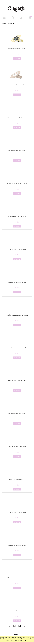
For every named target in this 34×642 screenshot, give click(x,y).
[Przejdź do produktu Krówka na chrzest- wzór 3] (17, 602)
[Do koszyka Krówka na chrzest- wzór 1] (17, 95)
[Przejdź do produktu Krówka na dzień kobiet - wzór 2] (17, 108)
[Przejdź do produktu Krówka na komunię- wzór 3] (17, 404)
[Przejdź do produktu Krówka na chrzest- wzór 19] (17, 339)
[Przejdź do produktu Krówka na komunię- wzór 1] (17, 141)
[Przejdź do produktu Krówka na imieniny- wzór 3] (17, 37)
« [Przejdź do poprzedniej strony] (9, 626)
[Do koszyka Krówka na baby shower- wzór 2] (17, 588)
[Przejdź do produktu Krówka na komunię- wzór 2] (17, 273)
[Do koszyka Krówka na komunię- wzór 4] (17, 555)
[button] (4, 17)
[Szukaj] (12, 17)
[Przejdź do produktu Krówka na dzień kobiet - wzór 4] (17, 371)
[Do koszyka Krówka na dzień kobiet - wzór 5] (17, 522)
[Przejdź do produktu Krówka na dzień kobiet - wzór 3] (17, 240)
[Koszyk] (30, 17)
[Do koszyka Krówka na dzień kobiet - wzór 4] (17, 390)
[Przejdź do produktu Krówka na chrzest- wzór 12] (17, 207)
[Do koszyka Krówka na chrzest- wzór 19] (17, 357)
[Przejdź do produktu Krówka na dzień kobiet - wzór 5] (17, 503)
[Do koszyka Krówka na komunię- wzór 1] (17, 160)
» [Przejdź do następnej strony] (24, 626)
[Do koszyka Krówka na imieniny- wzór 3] (17, 58)
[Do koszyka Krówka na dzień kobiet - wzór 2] (17, 127)
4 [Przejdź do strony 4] (19, 626)
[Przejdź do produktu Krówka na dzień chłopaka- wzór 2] (17, 306)
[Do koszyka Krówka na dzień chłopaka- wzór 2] (17, 325)
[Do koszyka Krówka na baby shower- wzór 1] (17, 456)
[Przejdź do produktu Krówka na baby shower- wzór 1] (17, 437)
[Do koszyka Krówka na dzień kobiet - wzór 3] (17, 259)
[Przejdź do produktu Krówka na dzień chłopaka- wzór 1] (17, 174)
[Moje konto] (21, 17)
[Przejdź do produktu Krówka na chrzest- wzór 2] (17, 470)
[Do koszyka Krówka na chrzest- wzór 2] (17, 489)
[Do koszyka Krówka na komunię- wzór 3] (17, 423)
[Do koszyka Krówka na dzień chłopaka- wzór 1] (17, 193)
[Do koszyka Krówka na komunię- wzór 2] (17, 292)
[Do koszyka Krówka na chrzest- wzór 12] (17, 226)
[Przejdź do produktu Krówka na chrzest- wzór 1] (17, 74)
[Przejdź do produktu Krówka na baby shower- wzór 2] (17, 569)
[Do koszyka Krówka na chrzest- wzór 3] (17, 620)
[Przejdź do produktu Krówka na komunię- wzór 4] (17, 536)
